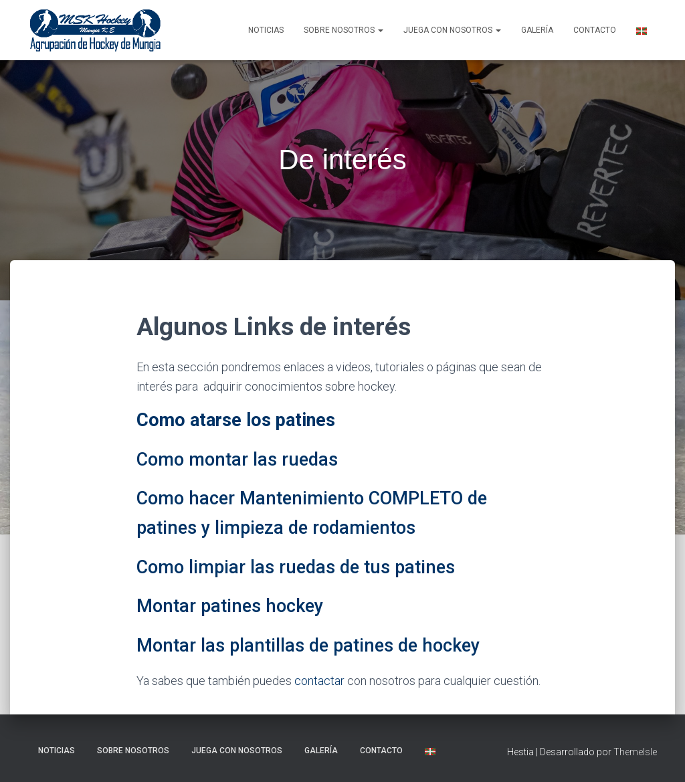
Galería (537, 30)
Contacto (594, 30)
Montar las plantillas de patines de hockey (308, 645)
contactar (319, 681)
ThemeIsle (635, 752)
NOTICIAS (266, 30)
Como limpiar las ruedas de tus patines (295, 567)
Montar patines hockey (229, 606)
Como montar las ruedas (237, 459)
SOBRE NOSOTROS (343, 30)
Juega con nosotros (452, 30)
